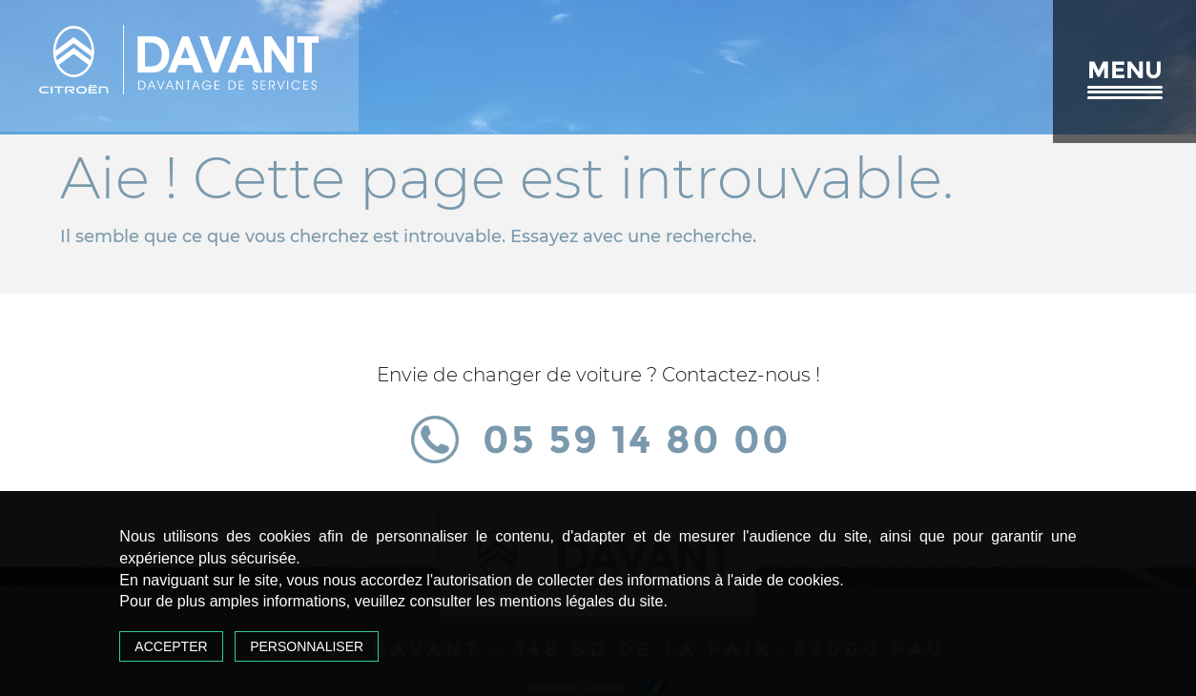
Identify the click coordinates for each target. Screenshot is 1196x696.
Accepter (170, 646)
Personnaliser (306, 646)
